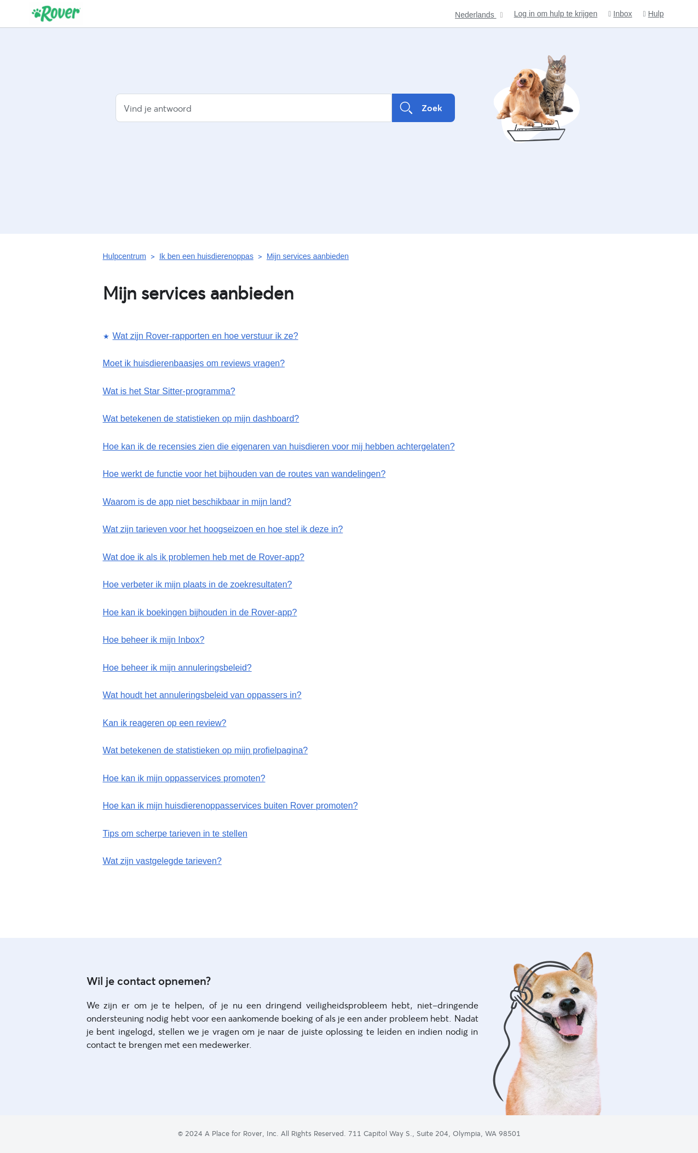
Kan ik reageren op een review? (165, 723)
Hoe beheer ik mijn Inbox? (154, 639)
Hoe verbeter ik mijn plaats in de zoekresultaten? (197, 584)
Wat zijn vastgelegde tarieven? (162, 861)
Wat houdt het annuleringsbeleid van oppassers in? (202, 695)
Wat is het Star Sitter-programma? (169, 391)
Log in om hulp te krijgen (556, 14)
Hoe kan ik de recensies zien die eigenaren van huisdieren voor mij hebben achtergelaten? (279, 446)
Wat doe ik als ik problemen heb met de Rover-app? (203, 557)
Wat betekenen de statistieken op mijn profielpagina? (205, 750)
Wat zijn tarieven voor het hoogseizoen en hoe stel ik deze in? (223, 529)
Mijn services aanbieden (308, 256)
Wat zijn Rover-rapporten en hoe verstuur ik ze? (205, 336)
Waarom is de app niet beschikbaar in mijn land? (197, 501)
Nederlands (476, 15)
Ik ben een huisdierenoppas (206, 256)
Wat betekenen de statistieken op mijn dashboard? (201, 418)
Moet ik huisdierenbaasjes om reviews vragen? (194, 363)
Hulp (653, 14)
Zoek (423, 108)
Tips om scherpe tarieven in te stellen (175, 833)
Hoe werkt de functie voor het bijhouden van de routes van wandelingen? (244, 474)
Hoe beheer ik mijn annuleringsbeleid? (177, 667)
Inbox (620, 14)
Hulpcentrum (124, 256)
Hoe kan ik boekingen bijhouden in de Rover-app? (200, 612)
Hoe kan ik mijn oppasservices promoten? (184, 778)
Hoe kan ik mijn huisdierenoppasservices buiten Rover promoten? (230, 805)
